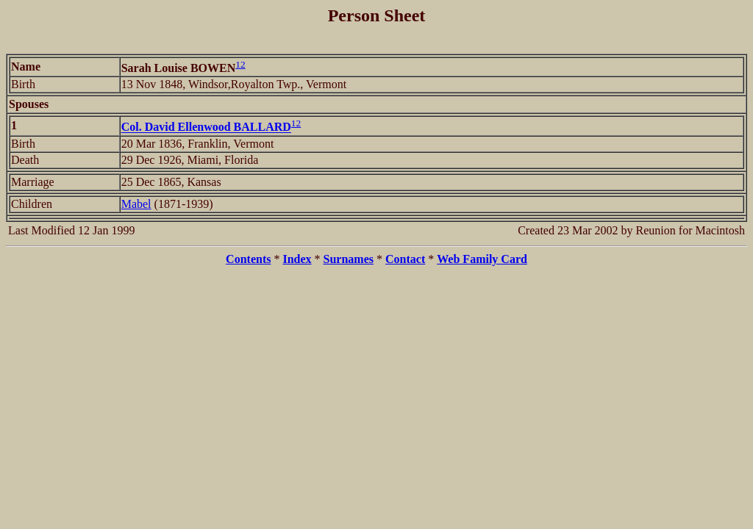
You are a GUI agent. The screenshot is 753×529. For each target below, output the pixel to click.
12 (240, 64)
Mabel (136, 204)
